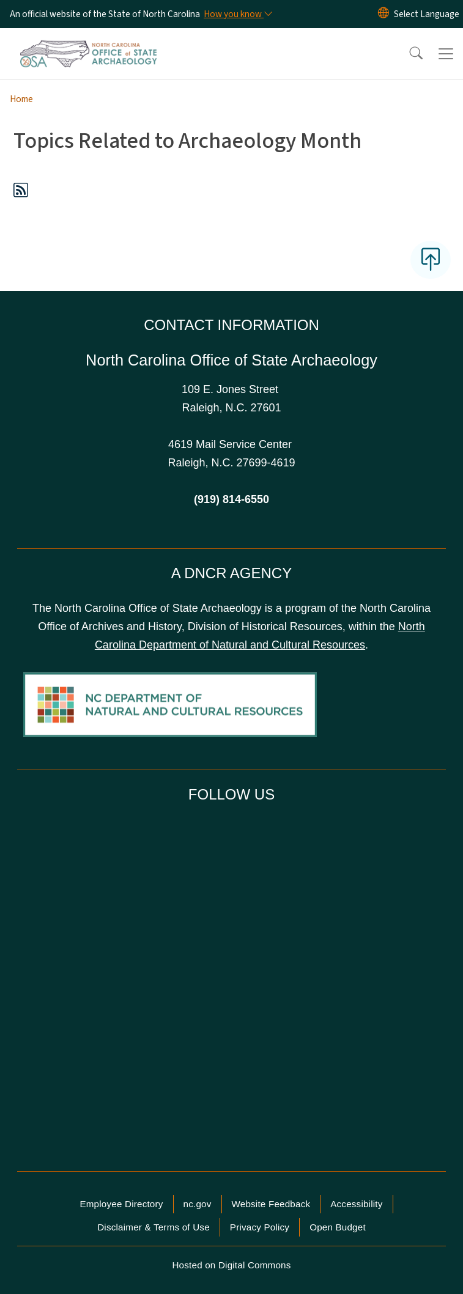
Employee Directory (121, 1204)
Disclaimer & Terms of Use (153, 1227)
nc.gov (197, 1204)
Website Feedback (271, 1204)
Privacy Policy (259, 1227)
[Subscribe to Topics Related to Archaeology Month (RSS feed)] (20, 192)
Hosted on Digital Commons (231, 1265)
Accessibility (356, 1204)
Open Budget (337, 1227)
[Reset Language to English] (383, 14)
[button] (408, 53)
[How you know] (237, 14)
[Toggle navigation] (446, 53)
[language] (426, 14)
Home (21, 99)
